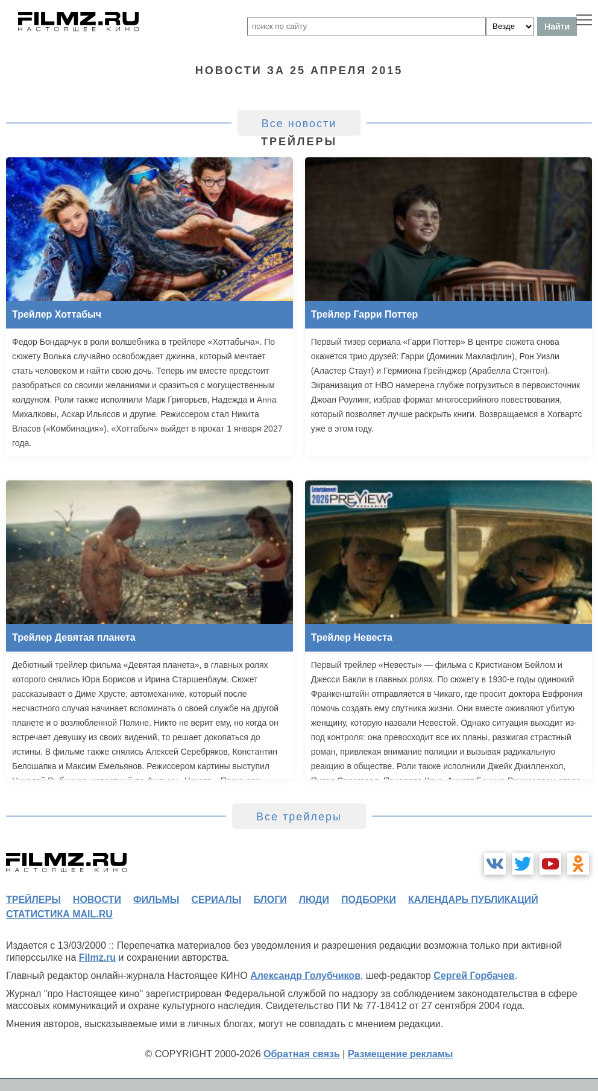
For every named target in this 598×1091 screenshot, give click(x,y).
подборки (368, 899)
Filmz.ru (97, 957)
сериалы (216, 899)
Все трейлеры (299, 817)
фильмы (156, 899)
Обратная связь (301, 1054)
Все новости (299, 124)
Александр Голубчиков (305, 975)
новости (97, 899)
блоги (269, 899)
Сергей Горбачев (473, 975)
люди (314, 899)
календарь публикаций (473, 899)
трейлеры (33, 899)
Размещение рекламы (400, 1054)
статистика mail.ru (59, 914)
